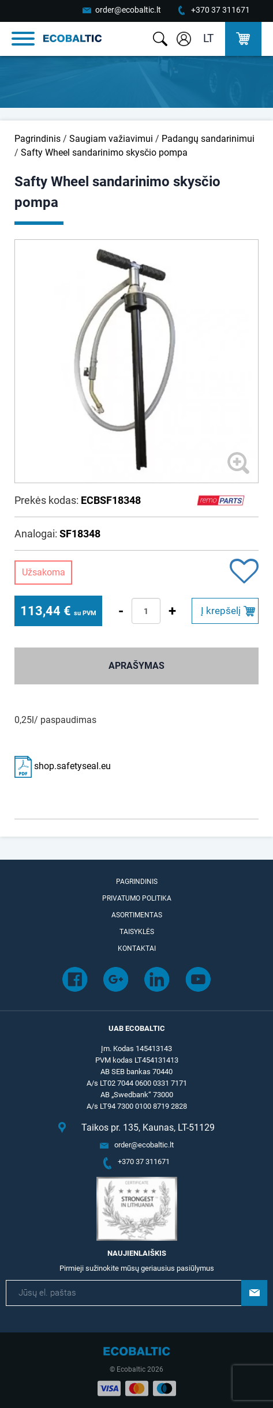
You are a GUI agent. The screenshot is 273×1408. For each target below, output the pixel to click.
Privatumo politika (136, 898)
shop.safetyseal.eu (62, 766)
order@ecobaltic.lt (128, 9)
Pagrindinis (37, 138)
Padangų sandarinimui (208, 138)
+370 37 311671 (220, 9)
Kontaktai (137, 948)
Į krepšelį (221, 610)
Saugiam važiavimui (111, 138)
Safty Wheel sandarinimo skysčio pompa (104, 152)
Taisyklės (136, 932)
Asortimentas (136, 915)
